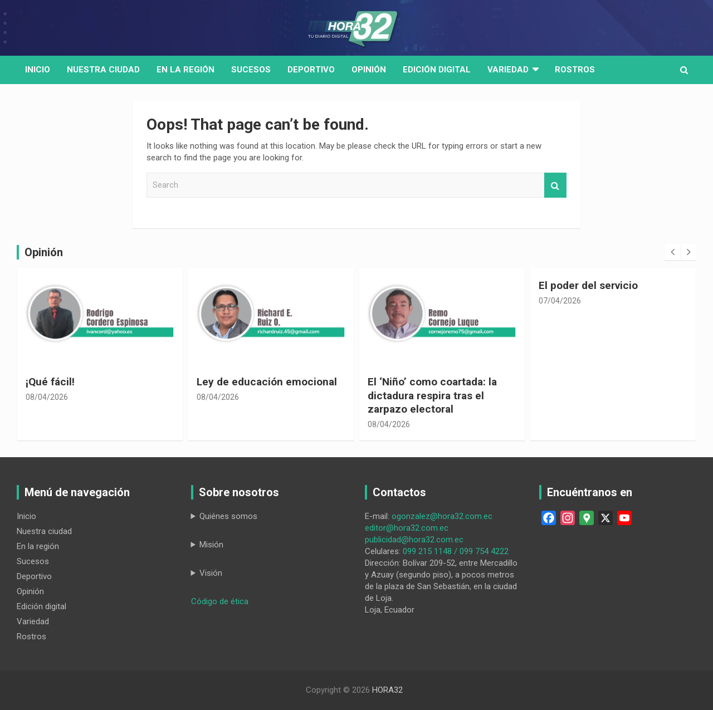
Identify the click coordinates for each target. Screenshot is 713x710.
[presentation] (672, 252)
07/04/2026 (560, 300)
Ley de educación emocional (267, 381)
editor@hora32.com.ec (406, 528)
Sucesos (251, 70)
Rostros (575, 70)
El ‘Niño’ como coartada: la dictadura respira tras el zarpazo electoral (432, 395)
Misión (211, 545)
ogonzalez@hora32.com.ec (442, 516)
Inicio (37, 70)
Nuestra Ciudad (103, 70)
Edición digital (437, 70)
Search (555, 185)
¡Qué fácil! (50, 381)
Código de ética (219, 601)
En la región (185, 70)
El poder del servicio (588, 285)
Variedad (508, 70)
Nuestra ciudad (44, 531)
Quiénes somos (228, 516)
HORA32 (387, 690)
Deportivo (311, 70)
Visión (210, 573)
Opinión (368, 70)
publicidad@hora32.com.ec (414, 540)
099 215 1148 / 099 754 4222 (456, 551)
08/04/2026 (47, 397)
